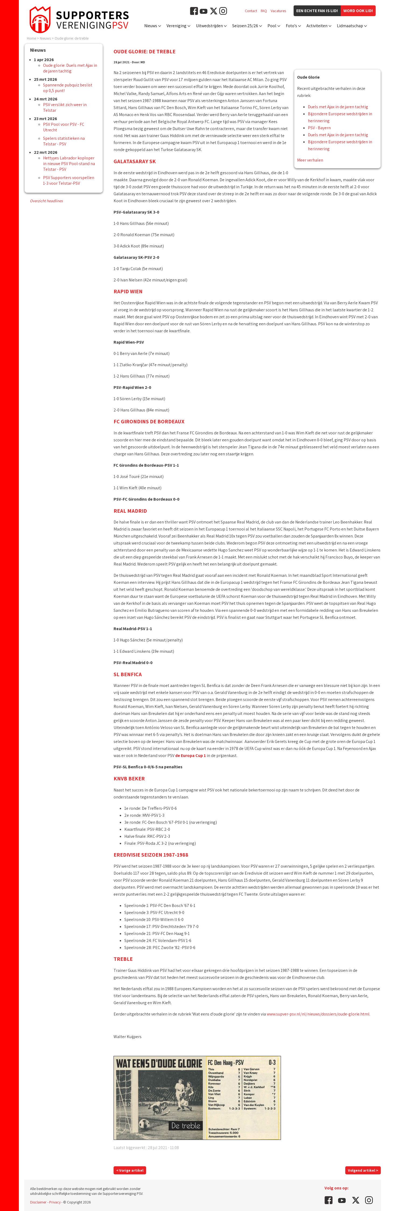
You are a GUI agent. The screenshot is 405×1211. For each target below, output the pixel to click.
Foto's (291, 26)
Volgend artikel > (363, 1170)
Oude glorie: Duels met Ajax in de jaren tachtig (70, 68)
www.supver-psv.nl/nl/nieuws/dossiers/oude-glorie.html (318, 1014)
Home (31, 38)
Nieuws (150, 26)
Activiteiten (317, 26)
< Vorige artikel (129, 1170)
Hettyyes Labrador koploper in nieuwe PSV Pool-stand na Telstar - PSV (69, 163)
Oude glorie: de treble (72, 38)
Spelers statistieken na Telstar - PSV (64, 141)
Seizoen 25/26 (245, 26)
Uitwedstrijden (209, 26)
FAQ (264, 10)
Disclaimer (38, 1202)
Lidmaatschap (350, 26)
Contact (251, 10)
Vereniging (176, 26)
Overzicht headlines (46, 200)
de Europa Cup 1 (190, 755)
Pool (271, 26)
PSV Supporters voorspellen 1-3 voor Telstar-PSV (68, 180)
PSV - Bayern (319, 128)
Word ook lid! (358, 10)
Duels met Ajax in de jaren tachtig (338, 107)
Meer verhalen (310, 160)
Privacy (55, 1202)
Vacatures (278, 10)
